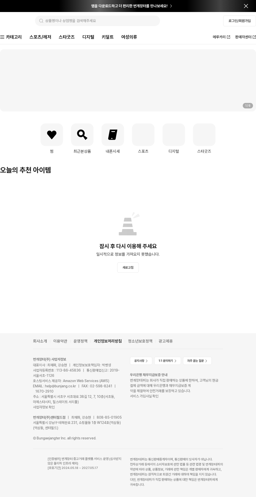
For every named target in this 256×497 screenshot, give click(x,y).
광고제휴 (166, 341)
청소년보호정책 (140, 341)
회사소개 (40, 341)
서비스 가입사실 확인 (144, 396)
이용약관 (60, 341)
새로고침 (128, 268)
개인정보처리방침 (108, 341)
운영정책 (81, 341)
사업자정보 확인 (44, 407)
